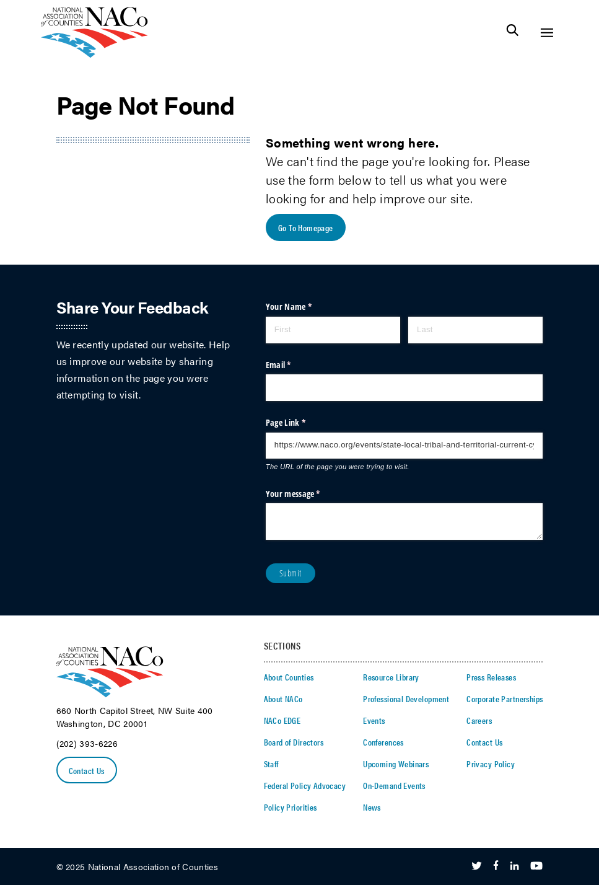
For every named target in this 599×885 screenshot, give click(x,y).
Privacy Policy (490, 763)
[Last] (475, 330)
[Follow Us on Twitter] (476, 866)
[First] (333, 330)
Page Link (301, 422)
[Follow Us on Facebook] (496, 866)
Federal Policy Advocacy (305, 785)
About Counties (289, 677)
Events (374, 720)
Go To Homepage (305, 227)
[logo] (94, 54)
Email (294, 365)
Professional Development (406, 698)
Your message (308, 494)
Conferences (383, 742)
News (372, 807)
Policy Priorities (290, 807)
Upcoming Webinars (396, 763)
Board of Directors (294, 742)
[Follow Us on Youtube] (536, 866)
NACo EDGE (282, 720)
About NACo (283, 698)
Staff (271, 763)
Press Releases (491, 677)
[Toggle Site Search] (512, 32)
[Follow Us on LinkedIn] (514, 866)
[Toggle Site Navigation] (546, 32)
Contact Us (87, 770)
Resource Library (391, 677)
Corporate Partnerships (504, 698)
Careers (479, 720)
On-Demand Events (394, 785)
